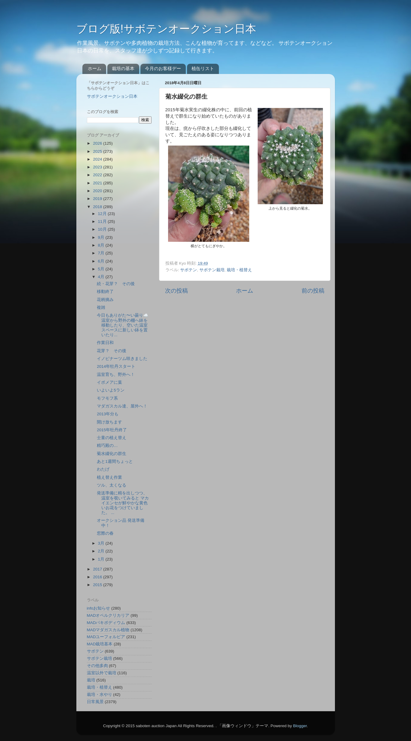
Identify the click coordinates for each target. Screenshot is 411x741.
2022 (98, 175)
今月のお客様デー (163, 68)
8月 (102, 245)
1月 (102, 559)
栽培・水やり (99, 694)
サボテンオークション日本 (112, 96)
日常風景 (95, 701)
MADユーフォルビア (106, 637)
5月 (102, 269)
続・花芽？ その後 (116, 283)
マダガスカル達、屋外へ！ (122, 406)
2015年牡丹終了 (112, 430)
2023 (98, 167)
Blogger (300, 726)
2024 (98, 159)
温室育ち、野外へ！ (116, 374)
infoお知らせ (98, 608)
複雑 (101, 307)
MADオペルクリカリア (108, 615)
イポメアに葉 (109, 382)
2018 (98, 206)
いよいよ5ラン (110, 390)
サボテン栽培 (212, 270)
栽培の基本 (123, 68)
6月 (102, 261)
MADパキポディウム (106, 622)
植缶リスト (203, 68)
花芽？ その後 (111, 351)
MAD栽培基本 (100, 644)
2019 (98, 198)
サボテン (188, 270)
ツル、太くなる (111, 485)
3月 (102, 543)
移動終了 (105, 291)
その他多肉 (97, 665)
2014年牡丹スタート (116, 366)
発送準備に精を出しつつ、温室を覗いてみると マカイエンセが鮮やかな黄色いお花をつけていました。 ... (123, 503)
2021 (98, 183)
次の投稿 (176, 290)
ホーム (94, 68)
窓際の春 (105, 533)
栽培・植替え (239, 270)
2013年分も (107, 414)
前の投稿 (313, 290)
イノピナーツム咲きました (122, 358)
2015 (98, 585)
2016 (98, 577)
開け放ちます (109, 422)
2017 (98, 569)
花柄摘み (105, 299)
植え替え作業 (109, 477)
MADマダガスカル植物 (108, 630)
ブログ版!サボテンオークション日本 (166, 29)
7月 (102, 253)
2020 (98, 191)
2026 (98, 143)
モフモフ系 (107, 398)
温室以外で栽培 (101, 673)
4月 (102, 277)
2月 (102, 551)
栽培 (91, 680)
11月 (103, 221)
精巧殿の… (107, 445)
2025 (98, 151)
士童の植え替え (111, 437)
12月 (103, 213)
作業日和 (105, 342)
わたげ (103, 469)
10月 (103, 229)
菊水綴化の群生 (111, 453)
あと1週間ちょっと (115, 461)
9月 (102, 237)
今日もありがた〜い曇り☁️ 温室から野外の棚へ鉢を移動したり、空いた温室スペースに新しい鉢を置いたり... (122, 325)
